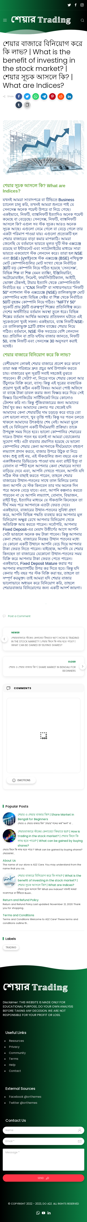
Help (12, 1065)
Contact (15, 1071)
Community (17, 1053)
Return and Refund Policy (21, 900)
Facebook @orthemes (25, 1097)
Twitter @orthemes (23, 1103)
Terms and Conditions (18, 915)
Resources (16, 1041)
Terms (13, 1059)
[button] (19, 96)
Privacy (14, 1047)
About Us (9, 860)
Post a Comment (19, 616)
